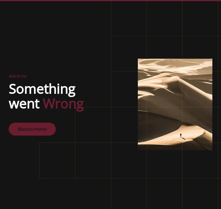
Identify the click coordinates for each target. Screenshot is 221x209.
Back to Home (32, 129)
